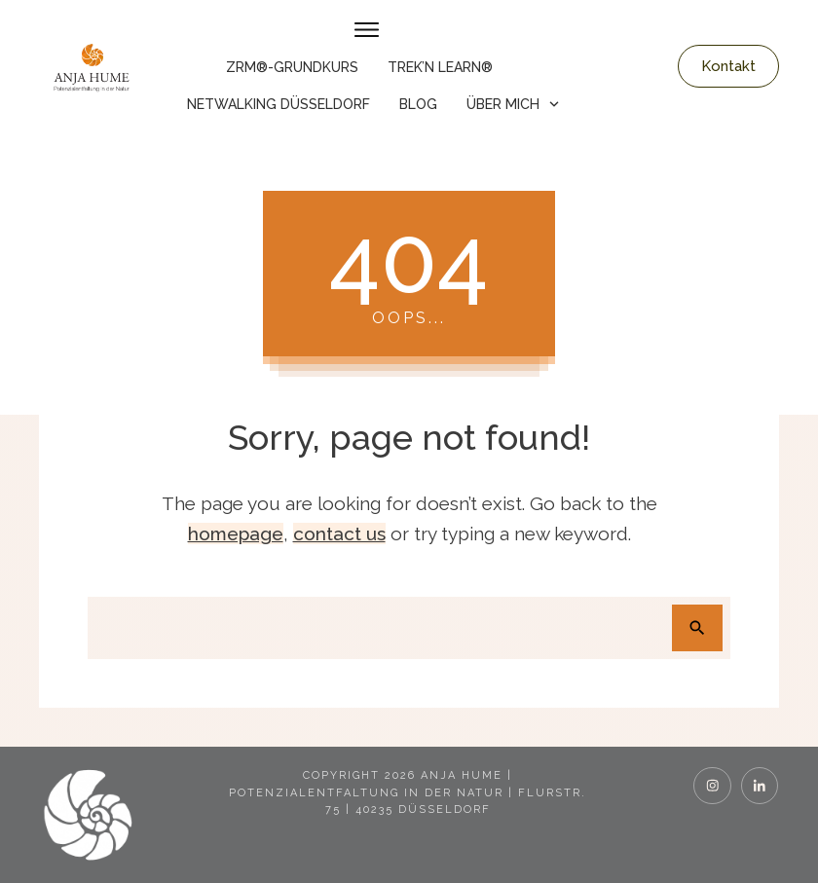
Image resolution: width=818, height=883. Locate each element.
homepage (235, 533)
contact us (339, 533)
